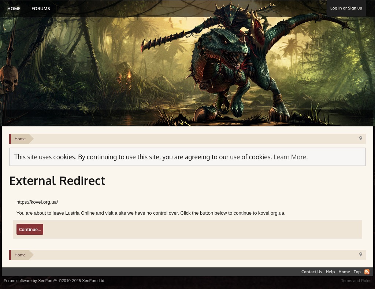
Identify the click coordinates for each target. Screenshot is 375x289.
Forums (40, 8)
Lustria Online (79, 56)
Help (330, 271)
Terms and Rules (356, 280)
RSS (367, 271)
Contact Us (311, 271)
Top (357, 271)
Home (14, 8)
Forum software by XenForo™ (54, 280)
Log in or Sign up (346, 8)
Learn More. (291, 157)
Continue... (30, 229)
